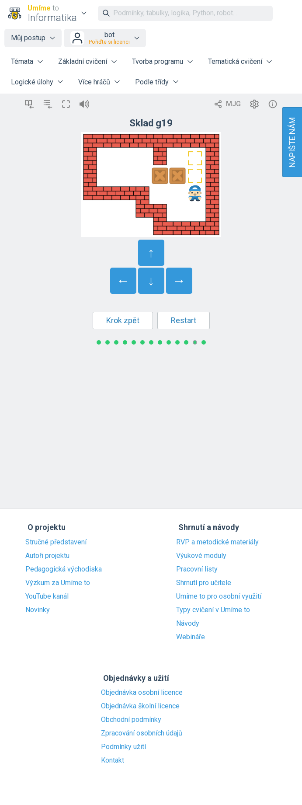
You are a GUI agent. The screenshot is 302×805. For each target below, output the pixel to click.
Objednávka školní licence (140, 706)
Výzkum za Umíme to (57, 583)
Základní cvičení (82, 61)
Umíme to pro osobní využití (218, 596)
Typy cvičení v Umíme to (213, 610)
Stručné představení (56, 542)
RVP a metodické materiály (217, 542)
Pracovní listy (197, 569)
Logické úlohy (32, 82)
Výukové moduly (201, 556)
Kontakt (112, 760)
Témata (22, 61)
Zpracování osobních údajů (141, 733)
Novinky (37, 610)
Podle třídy (152, 82)
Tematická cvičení (235, 61)
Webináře (190, 637)
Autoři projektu (47, 556)
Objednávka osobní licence (142, 693)
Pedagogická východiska (63, 569)
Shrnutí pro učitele (203, 583)
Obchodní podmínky (131, 720)
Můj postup (28, 38)
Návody (187, 623)
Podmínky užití (123, 747)
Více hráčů (94, 82)
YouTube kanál (47, 596)
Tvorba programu (157, 61)
